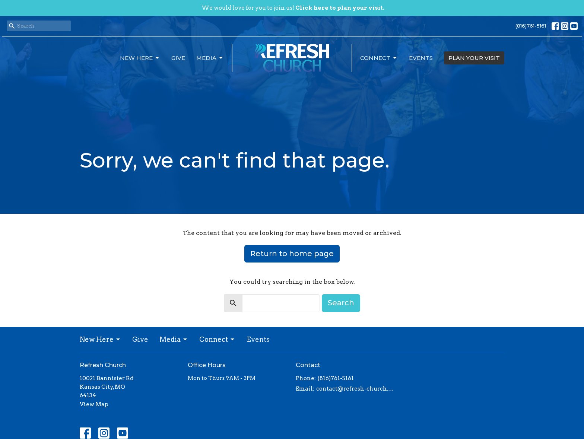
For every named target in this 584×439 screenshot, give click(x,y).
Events (421, 57)
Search (341, 302)
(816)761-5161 (530, 26)
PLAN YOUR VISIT (474, 57)
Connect (379, 58)
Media (210, 58)
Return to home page (292, 253)
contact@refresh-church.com (356, 388)
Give (178, 57)
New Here (140, 58)
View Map (94, 404)
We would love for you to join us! (292, 7)
